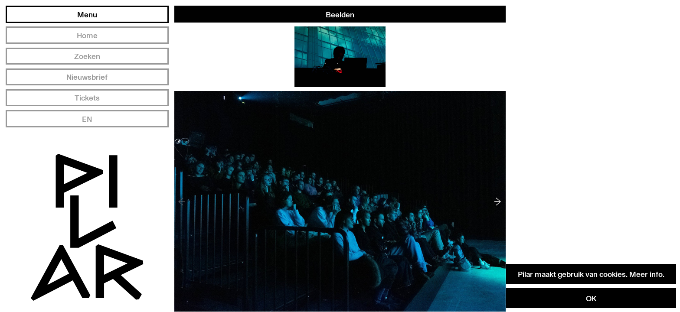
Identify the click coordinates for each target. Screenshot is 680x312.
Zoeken (87, 56)
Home (87, 35)
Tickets (87, 97)
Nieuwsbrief (87, 77)
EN (87, 119)
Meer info (646, 274)
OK (591, 298)
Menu (87, 14)
